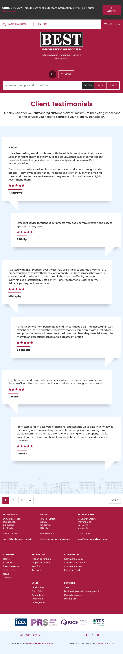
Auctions (36, 570)
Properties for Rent (41, 562)
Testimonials (9, 570)
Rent (113, 85)
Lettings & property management (81, 591)
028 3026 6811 (47, 534)
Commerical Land (73, 566)
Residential (37, 598)
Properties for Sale (41, 559)
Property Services (73, 595)
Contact (7, 577)
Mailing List (70, 598)
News (6, 573)
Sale (100, 85)
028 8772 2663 (11, 534)
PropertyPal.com (105, 643)
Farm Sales (37, 591)
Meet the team (11, 566)
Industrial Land (72, 570)
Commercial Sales (73, 559)
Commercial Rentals (75, 562)
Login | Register (32, 635)
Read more (9, 11)
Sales (67, 587)
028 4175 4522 (85, 534)
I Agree (111, 10)
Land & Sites (38, 587)
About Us (8, 562)
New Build (37, 566)
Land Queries (38, 602)
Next (114, 500)
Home (6, 559)
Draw (88, 85)
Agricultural (38, 595)
